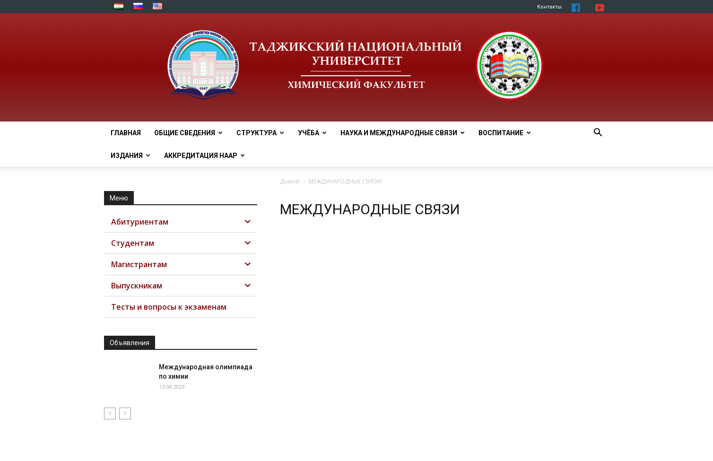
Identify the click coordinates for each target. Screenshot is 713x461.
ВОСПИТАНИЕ (504, 133)
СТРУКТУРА (260, 133)
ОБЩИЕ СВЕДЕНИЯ (188, 133)
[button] (597, 133)
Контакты (549, 7)
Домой (290, 181)
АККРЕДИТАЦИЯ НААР (204, 155)
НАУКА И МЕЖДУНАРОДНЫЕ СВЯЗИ (402, 133)
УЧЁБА (312, 133)
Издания (130, 155)
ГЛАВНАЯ (126, 133)
